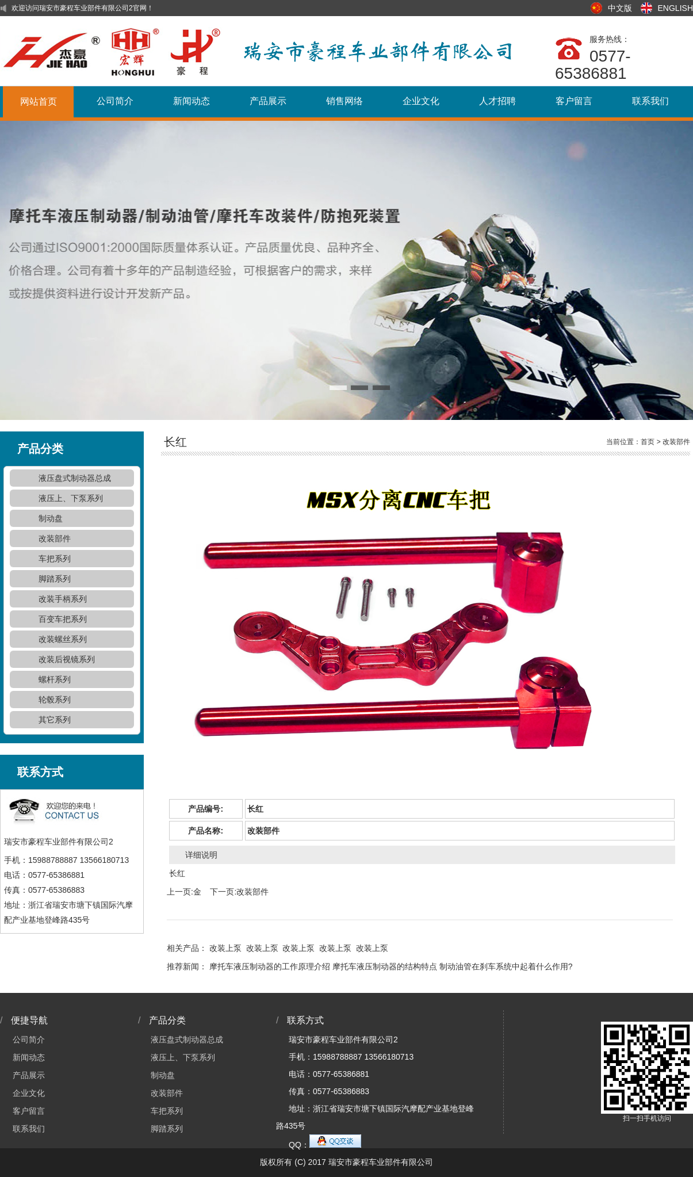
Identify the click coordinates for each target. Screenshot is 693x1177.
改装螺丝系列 (63, 639)
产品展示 (268, 101)
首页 (647, 442)
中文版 (620, 8)
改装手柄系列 (63, 598)
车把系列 (55, 558)
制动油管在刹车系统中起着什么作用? (506, 966)
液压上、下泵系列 (71, 498)
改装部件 (55, 538)
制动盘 (51, 518)
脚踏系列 (55, 578)
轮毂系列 (55, 699)
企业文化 (421, 101)
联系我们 (650, 101)
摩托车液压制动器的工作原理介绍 (269, 966)
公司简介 (115, 101)
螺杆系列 (55, 679)
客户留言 (574, 101)
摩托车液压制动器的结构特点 (384, 966)
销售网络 (344, 101)
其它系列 (55, 719)
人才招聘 (497, 101)
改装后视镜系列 (67, 659)
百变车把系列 (63, 619)
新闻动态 (191, 101)
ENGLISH (675, 8)
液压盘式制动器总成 (75, 478)
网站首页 (38, 101)
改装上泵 (225, 948)
